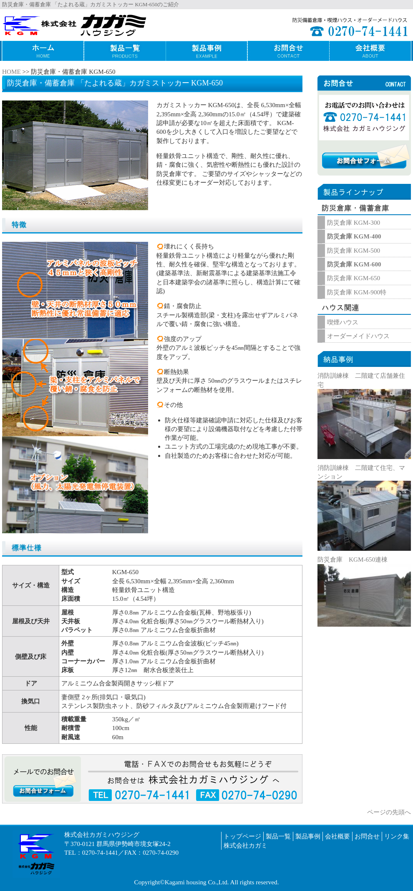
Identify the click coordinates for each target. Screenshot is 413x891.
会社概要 (337, 836)
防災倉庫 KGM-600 (354, 264)
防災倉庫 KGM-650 (353, 277)
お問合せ (367, 836)
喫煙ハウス (342, 322)
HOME (11, 71)
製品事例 (307, 836)
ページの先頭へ (389, 812)
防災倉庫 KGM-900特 (356, 292)
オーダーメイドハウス (358, 335)
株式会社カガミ (245, 845)
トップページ (242, 836)
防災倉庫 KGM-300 (353, 222)
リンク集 (396, 836)
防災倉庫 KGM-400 (354, 236)
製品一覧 (278, 836)
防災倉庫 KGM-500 (353, 250)
